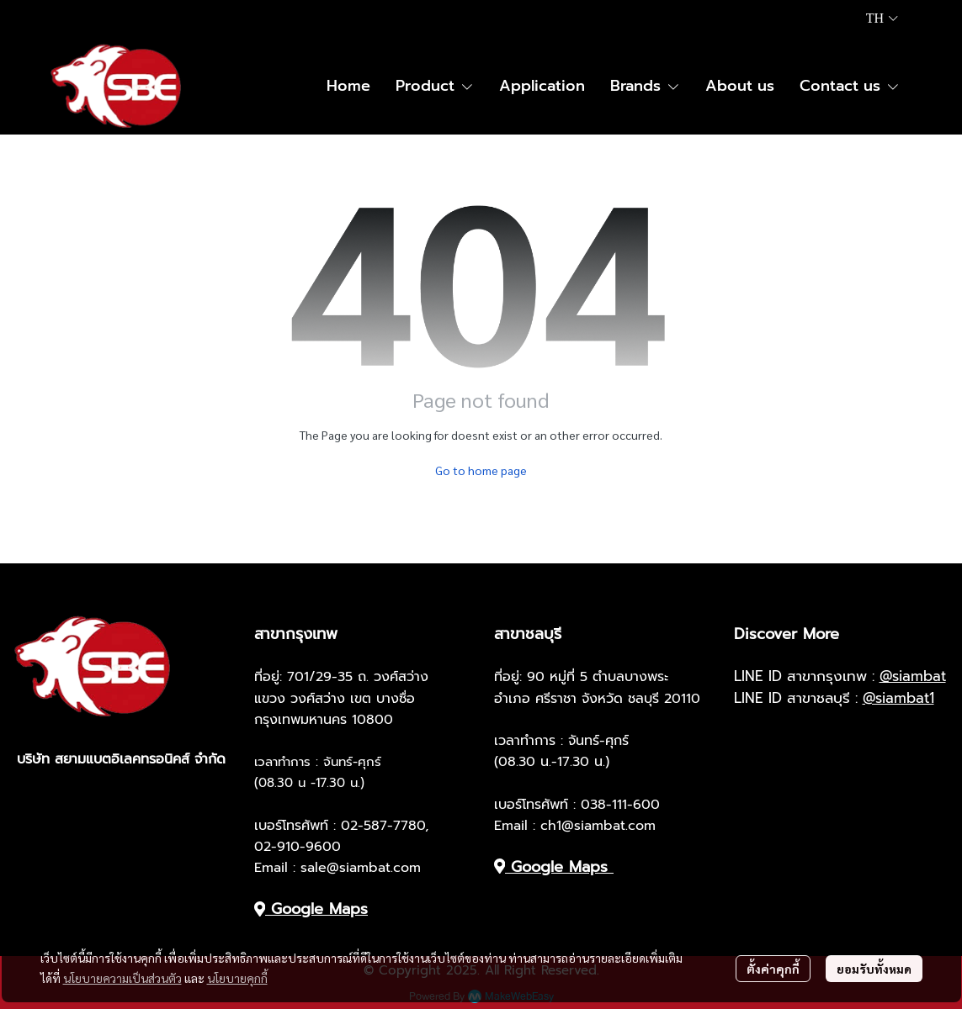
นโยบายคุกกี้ (237, 977)
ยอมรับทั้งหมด (874, 968)
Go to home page (481, 470)
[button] (882, 18)
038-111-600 (620, 805)
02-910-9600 (297, 847)
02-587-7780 (383, 826)
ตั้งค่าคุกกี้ (773, 968)
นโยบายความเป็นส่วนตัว (122, 977)
